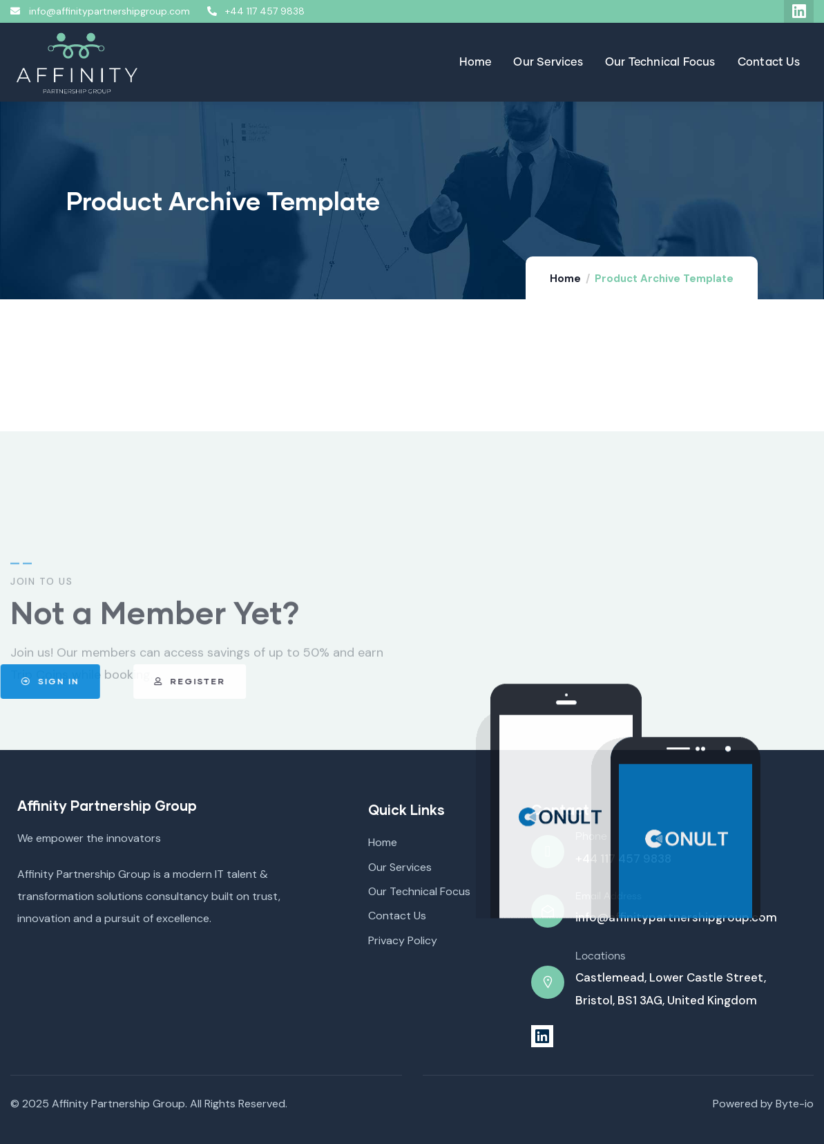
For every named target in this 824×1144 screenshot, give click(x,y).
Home (565, 278)
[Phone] (547, 851)
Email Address (608, 896)
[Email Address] (547, 911)
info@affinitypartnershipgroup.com (676, 917)
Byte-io (795, 1103)
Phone (591, 837)
